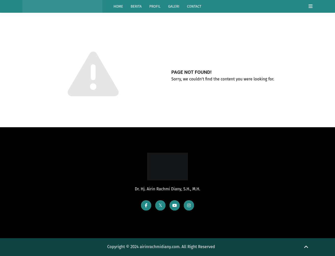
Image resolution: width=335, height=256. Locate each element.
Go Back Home (193, 93)
